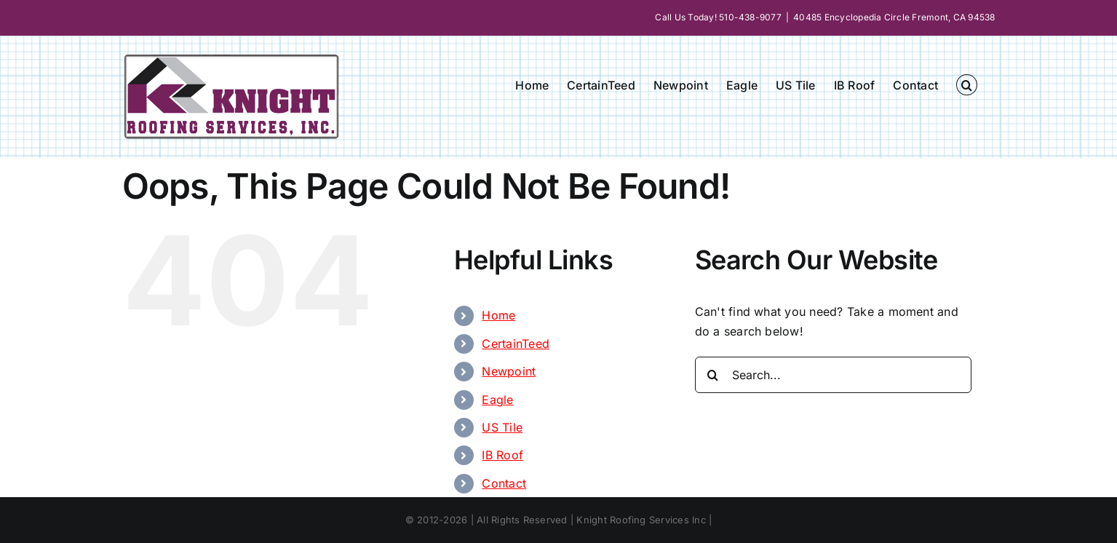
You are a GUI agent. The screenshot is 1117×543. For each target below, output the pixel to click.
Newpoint (509, 371)
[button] (966, 85)
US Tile (502, 427)
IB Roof (502, 455)
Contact (504, 483)
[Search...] (833, 375)
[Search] (713, 375)
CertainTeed (515, 343)
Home (498, 315)
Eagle (497, 399)
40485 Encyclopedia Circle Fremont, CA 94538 (894, 17)
